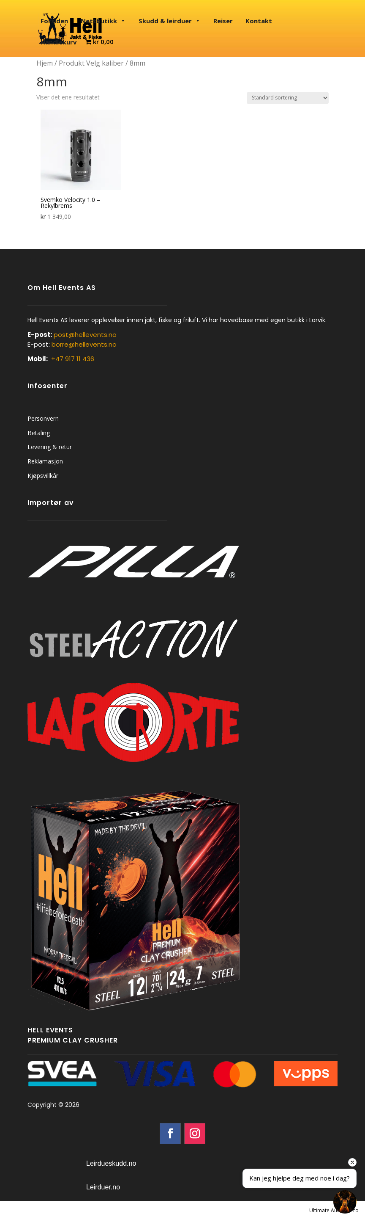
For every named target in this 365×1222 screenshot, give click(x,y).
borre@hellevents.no (84, 344)
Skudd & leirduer (170, 20)
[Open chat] (345, 1202)
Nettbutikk (103, 20)
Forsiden (54, 21)
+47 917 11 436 (72, 358)
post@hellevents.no (85, 334)
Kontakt (258, 21)
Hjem (44, 63)
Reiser (223, 21)
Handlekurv (59, 42)
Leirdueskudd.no (111, 1163)
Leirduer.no (103, 1187)
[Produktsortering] (288, 98)
